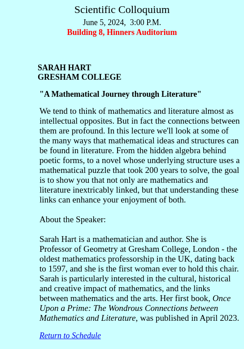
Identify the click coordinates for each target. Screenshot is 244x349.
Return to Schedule (70, 335)
